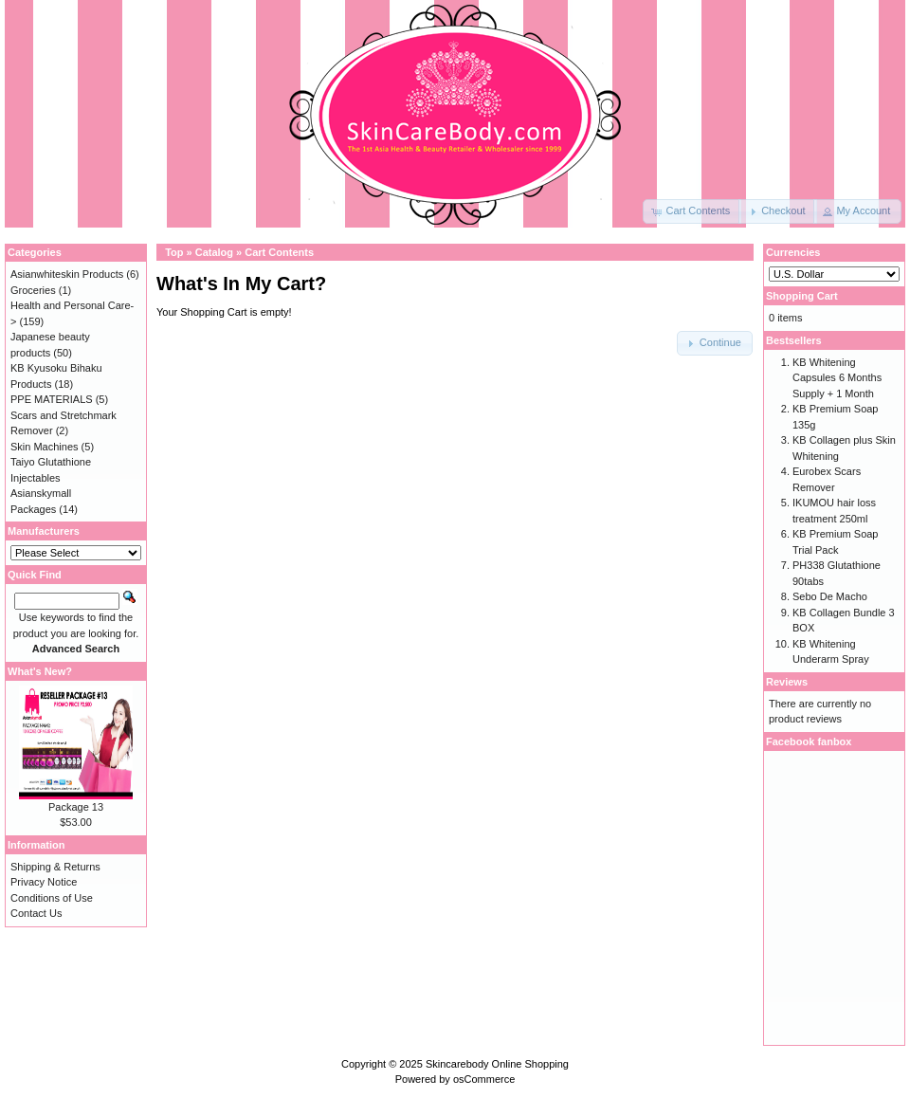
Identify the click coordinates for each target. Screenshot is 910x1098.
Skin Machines (44, 446)
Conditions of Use (51, 898)
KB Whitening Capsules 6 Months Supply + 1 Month (837, 378)
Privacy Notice (43, 882)
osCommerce (484, 1079)
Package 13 (75, 807)
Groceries (33, 290)
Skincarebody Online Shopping (497, 1064)
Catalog (214, 252)
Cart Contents (279, 252)
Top (174, 252)
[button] (692, 211)
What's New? (40, 671)
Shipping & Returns (55, 866)
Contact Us (36, 913)
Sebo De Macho (829, 596)
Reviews (787, 681)
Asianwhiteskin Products (66, 274)
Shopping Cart (802, 296)
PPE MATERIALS (51, 399)
